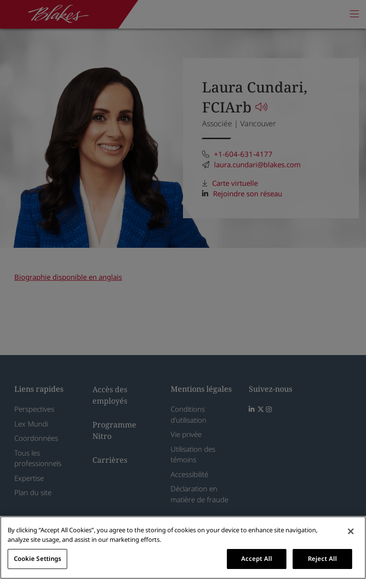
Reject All (322, 558)
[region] (183, 547)
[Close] (350, 531)
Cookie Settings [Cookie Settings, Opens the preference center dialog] (37, 558)
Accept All (256, 558)
